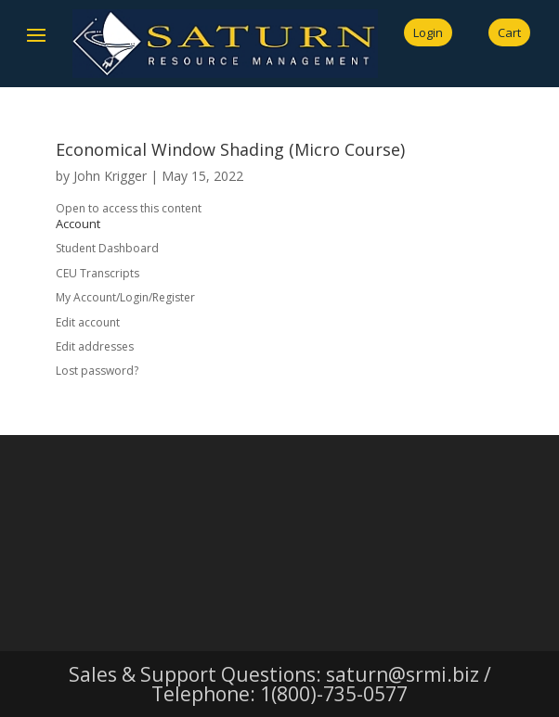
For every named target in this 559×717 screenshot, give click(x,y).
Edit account (88, 322)
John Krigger (110, 176)
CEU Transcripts (97, 273)
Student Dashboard (107, 248)
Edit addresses (95, 346)
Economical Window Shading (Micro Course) (230, 149)
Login (428, 32)
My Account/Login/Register (125, 297)
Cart (509, 32)
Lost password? (97, 370)
